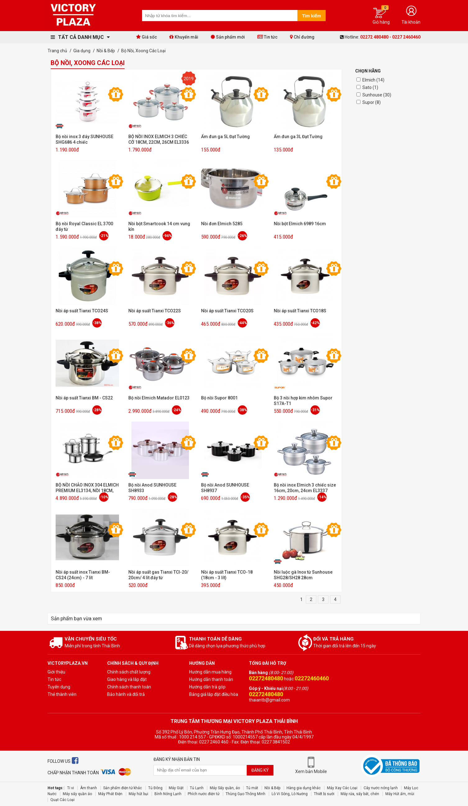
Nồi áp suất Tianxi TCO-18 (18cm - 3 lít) (227, 575)
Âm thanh (88, 788)
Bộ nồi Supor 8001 (219, 397)
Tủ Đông (155, 788)
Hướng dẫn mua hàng (210, 671)
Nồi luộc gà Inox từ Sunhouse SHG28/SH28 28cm (303, 575)
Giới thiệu (56, 671)
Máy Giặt (176, 788)
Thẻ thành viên (62, 694)
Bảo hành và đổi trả (126, 694)
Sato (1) (370, 87)
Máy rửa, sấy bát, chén (360, 794)
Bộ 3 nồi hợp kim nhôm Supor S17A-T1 (303, 400)
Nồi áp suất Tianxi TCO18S (300, 310)
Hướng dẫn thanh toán (211, 679)
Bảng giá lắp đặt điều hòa (213, 694)
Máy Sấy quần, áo (225, 788)
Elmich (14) (373, 79)
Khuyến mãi (183, 37)
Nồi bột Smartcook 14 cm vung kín (159, 226)
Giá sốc (146, 37)
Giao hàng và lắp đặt (127, 679)
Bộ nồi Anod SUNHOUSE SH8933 (152, 487)
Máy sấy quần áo (77, 794)
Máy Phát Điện (110, 794)
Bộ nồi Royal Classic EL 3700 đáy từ (84, 226)
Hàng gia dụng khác (304, 788)
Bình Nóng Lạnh (167, 794)
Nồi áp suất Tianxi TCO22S (154, 310)
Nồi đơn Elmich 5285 (221, 223)
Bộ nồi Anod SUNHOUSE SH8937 (225, 487)
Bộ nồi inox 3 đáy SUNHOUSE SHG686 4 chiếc (84, 139)
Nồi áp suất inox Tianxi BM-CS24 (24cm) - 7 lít (83, 575)
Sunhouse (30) (376, 94)
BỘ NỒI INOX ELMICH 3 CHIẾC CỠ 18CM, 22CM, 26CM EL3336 (158, 139)
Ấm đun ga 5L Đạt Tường (225, 136)
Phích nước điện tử (203, 794)
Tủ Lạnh (197, 788)
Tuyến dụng (59, 686)
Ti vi (70, 788)
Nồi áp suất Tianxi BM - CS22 (84, 397)
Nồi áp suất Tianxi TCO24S (82, 310)
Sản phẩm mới (228, 37)
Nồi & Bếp (272, 788)
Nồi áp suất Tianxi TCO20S (227, 310)
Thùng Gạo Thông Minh (245, 794)
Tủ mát (252, 788)
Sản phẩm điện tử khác (122, 788)
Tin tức (267, 37)
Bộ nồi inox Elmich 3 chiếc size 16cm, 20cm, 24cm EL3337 (305, 487)
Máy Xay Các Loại (342, 788)
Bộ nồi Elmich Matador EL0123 (159, 397)
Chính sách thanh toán (129, 686)
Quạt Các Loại (62, 800)
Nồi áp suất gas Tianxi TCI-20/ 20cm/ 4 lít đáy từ (158, 575)
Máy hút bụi (138, 794)
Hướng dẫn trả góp (207, 686)
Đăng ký (260, 770)
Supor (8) (371, 102)
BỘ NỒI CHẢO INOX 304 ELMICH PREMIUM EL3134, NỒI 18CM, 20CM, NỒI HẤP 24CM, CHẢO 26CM (87, 487)
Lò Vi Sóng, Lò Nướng (290, 794)
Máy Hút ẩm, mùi (399, 794)
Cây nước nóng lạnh (381, 788)
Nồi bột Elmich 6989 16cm (300, 223)
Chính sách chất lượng (128, 671)
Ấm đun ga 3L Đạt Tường (298, 136)
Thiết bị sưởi (324, 794)
